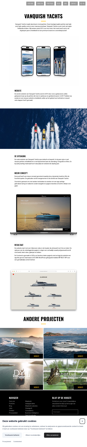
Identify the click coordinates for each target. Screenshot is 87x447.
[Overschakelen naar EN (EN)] (84, 3)
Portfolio (50, 3)
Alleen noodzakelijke (33, 435)
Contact (74, 3)
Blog (58, 3)
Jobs (65, 3)
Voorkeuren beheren (12, 435)
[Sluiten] (82, 421)
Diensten (40, 3)
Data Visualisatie (30, 415)
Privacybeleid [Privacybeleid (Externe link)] (6, 441)
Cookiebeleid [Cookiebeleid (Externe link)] (17, 441)
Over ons (30, 3)
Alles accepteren (52, 435)
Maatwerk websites (31, 406)
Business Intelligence (32, 413)
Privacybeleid (13, 413)
